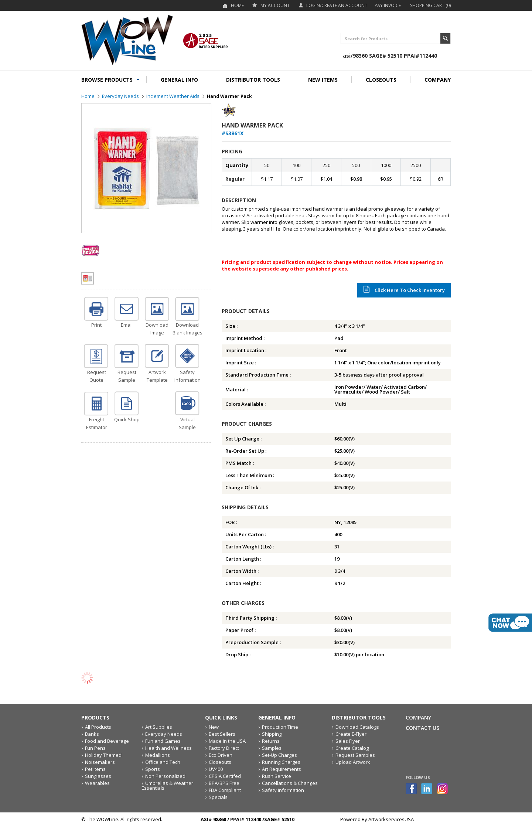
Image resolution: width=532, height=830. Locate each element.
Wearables (97, 783)
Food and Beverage (107, 741)
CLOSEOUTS (381, 79)
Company (418, 717)
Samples (272, 748)
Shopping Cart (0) (430, 5)
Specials (218, 797)
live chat (510, 622)
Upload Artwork (352, 762)
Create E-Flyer (350, 734)
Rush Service (276, 776)
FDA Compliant (225, 790)
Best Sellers (222, 734)
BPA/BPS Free (224, 783)
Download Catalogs (357, 727)
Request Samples (355, 755)
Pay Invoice (388, 5)
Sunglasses (98, 776)
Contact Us (422, 727)
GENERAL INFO (179, 79)
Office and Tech (162, 762)
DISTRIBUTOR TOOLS (253, 79)
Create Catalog (352, 748)
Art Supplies (158, 727)
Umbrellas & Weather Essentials (167, 785)
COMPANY (437, 79)
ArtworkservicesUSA (391, 819)
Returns (271, 741)
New (214, 727)
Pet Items (95, 769)
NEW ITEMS (323, 79)
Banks (92, 734)
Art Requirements (281, 769)
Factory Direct (224, 748)
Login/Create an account (336, 5)
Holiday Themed (103, 755)
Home (237, 5)
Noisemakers (100, 762)
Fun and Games (163, 741)
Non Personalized (165, 776)
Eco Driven (220, 755)
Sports (152, 769)
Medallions (157, 755)
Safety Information (283, 790)
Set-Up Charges (279, 755)
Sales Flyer (347, 741)
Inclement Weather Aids (173, 96)
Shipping (272, 734)
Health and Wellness (168, 748)
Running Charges (281, 762)
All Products (98, 727)
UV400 (216, 769)
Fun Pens (95, 748)
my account (275, 5)
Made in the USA (227, 741)
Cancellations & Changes (290, 783)
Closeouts (220, 762)
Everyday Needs (120, 96)
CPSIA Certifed (225, 776)
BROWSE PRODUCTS (107, 79)
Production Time (280, 727)
